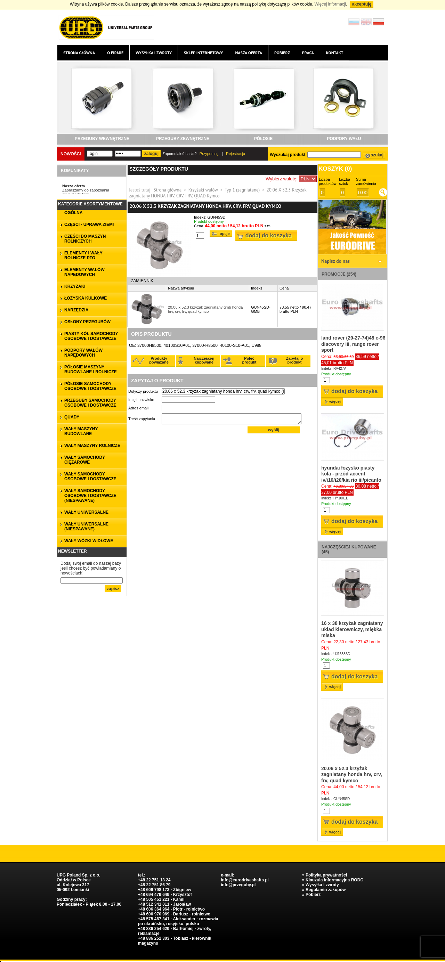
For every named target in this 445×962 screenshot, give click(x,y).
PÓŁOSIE (263, 138)
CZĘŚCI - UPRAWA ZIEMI (89, 224)
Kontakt (334, 52)
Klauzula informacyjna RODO (335, 880)
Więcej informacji (330, 4)
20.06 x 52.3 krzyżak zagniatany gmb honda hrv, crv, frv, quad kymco (205, 309)
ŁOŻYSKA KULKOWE (85, 298)
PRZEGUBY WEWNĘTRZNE (102, 138)
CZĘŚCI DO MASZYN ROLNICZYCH (85, 239)
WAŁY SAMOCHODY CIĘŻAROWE (84, 460)
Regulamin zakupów (326, 889)
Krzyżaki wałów (203, 190)
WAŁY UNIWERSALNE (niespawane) (86, 526)
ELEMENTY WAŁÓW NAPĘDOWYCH (84, 272)
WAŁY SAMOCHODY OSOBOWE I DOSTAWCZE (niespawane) (90, 495)
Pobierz (282, 52)
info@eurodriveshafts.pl (245, 880)
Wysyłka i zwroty (154, 52)
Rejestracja (235, 154)
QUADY (71, 417)
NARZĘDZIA (76, 310)
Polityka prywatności (326, 875)
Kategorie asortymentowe (90, 204)
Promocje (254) (339, 274)
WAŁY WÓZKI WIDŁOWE (88, 540)
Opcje (225, 233)
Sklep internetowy (203, 52)
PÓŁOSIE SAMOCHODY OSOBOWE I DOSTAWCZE (90, 386)
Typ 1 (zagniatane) (242, 190)
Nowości (70, 154)
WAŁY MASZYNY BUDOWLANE (81, 431)
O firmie (115, 52)
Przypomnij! (209, 154)
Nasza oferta (248, 52)
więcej (335, 401)
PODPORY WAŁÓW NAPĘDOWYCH (83, 353)
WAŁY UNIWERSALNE (86, 512)
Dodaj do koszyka (268, 235)
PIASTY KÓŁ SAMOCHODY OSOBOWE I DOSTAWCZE (91, 336)
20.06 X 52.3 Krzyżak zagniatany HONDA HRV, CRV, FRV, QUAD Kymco (217, 193)
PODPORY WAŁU (344, 138)
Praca (308, 52)
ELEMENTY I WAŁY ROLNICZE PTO (83, 255)
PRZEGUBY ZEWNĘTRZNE (182, 138)
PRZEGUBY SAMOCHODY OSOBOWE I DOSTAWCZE (90, 403)
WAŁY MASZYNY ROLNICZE (92, 445)
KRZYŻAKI (75, 286)
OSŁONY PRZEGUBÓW (87, 321)
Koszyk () (335, 168)
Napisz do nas (335, 261)
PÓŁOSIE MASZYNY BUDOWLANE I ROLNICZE (90, 369)
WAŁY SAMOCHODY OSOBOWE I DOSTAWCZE (90, 476)
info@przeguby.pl (238, 884)
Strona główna (79, 52)
